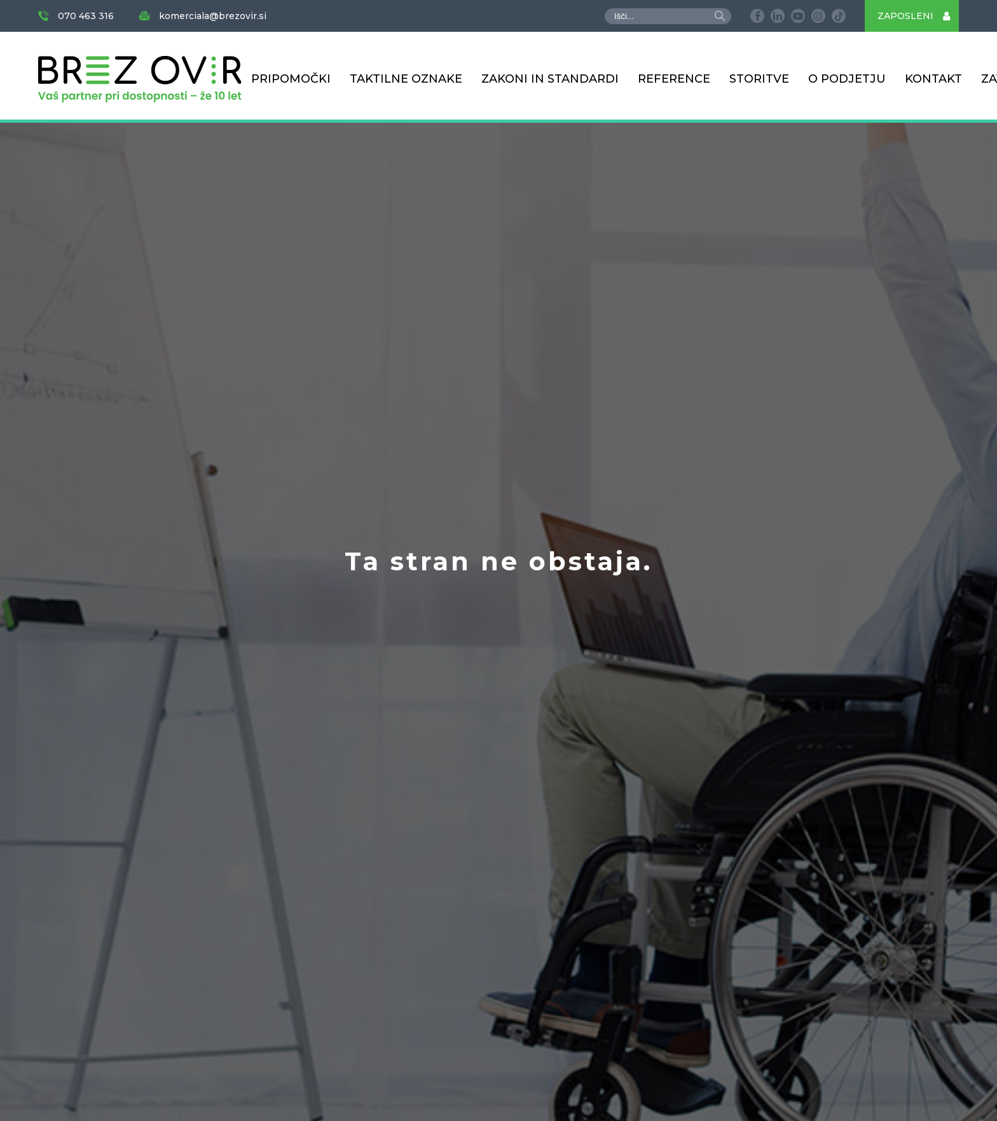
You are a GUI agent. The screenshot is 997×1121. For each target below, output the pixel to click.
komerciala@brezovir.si (212, 16)
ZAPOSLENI (918, 16)
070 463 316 (86, 16)
